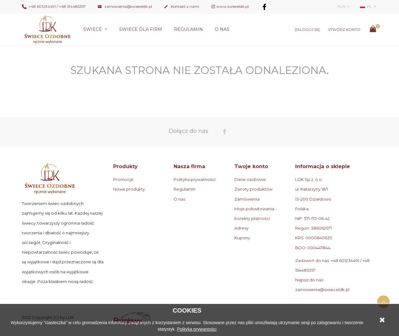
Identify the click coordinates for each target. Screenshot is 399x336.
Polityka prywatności (194, 179)
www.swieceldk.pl (232, 6)
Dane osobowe (250, 179)
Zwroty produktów (253, 189)
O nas (222, 29)
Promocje (123, 179)
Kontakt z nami (181, 6)
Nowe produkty (129, 189)
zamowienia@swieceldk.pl (125, 6)
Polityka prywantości (197, 329)
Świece (93, 29)
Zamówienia (247, 199)
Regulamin (188, 29)
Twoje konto (251, 166)
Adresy (241, 228)
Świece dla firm (140, 29)
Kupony (242, 237)
